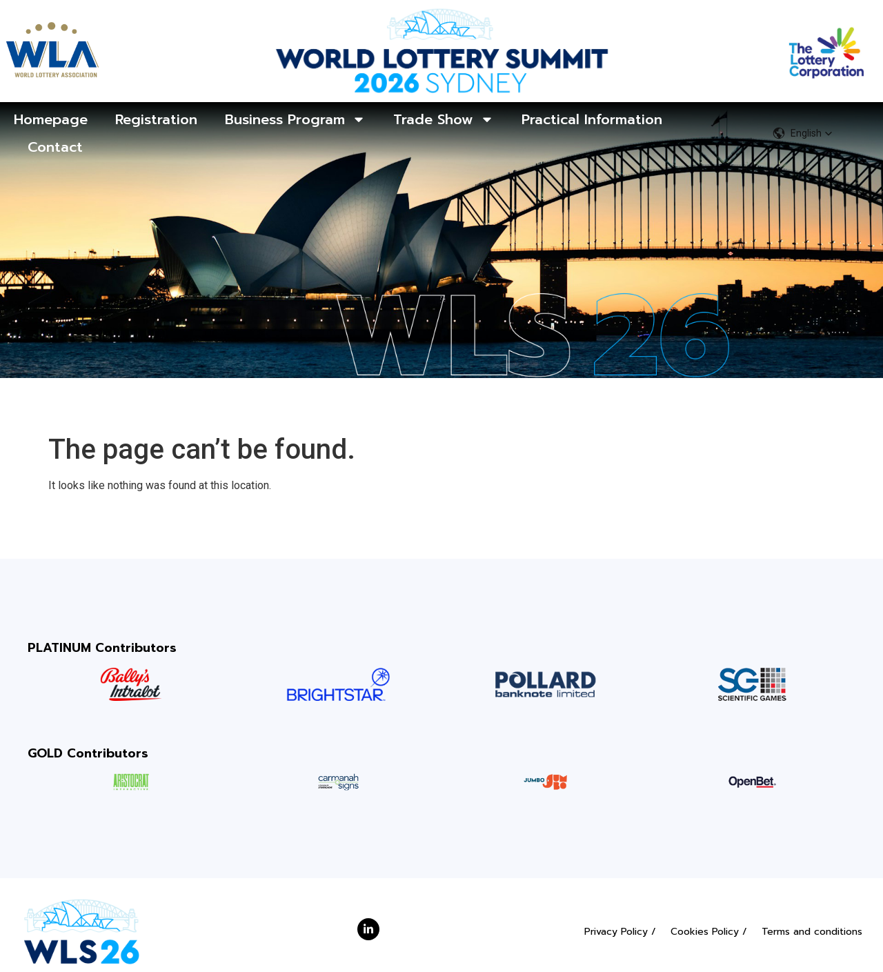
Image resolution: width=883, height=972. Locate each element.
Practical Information (592, 119)
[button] (803, 133)
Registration (156, 119)
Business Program (295, 119)
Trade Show (443, 119)
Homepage (51, 119)
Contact (55, 147)
